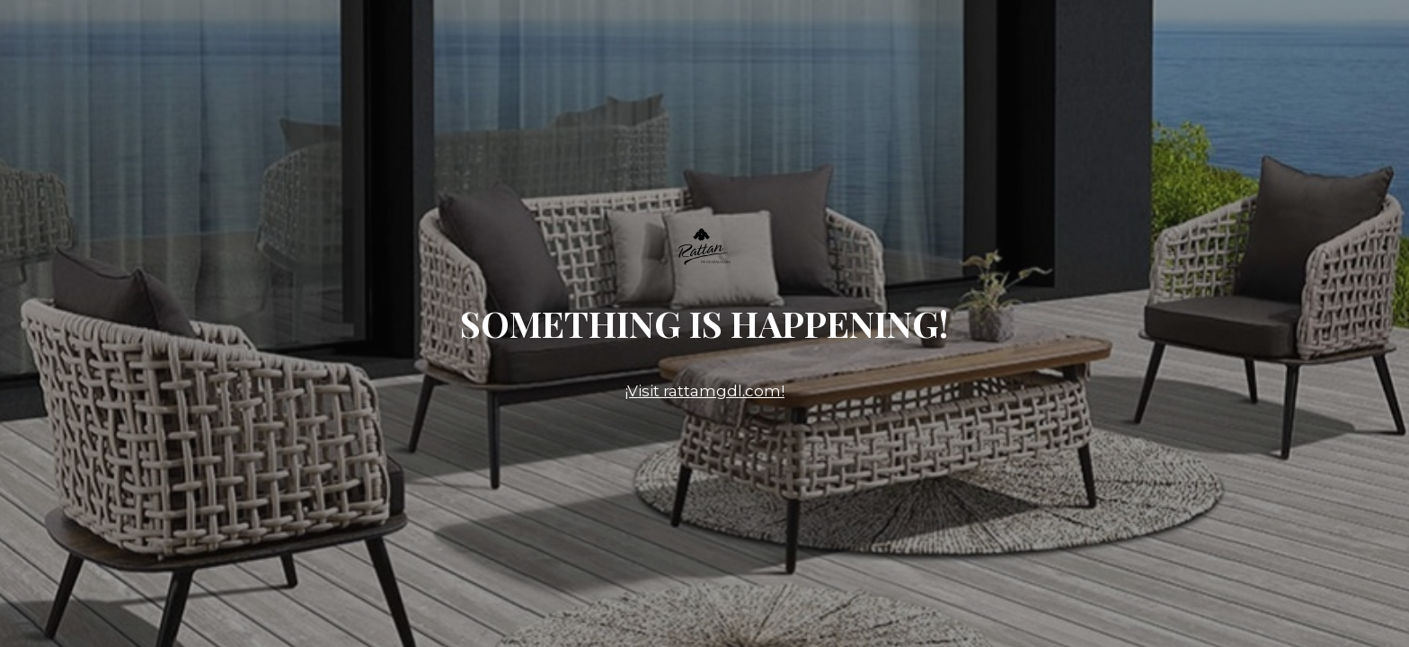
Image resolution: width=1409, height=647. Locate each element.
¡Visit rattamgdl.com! (704, 391)
